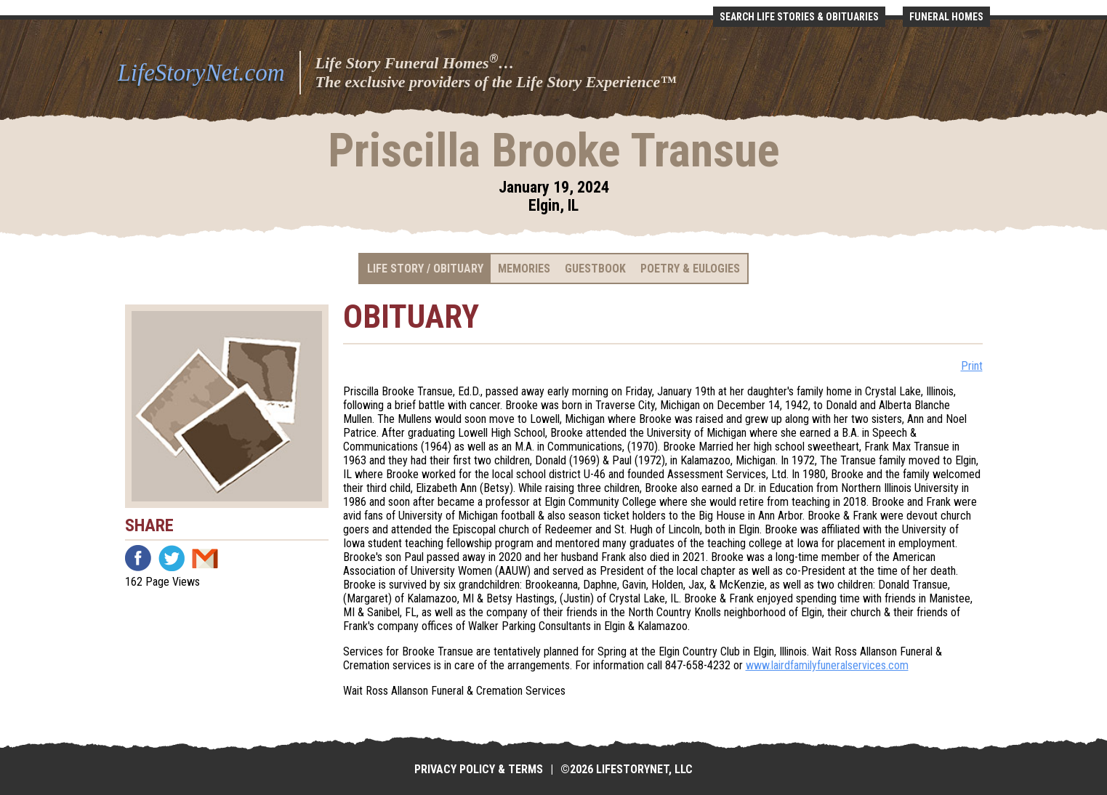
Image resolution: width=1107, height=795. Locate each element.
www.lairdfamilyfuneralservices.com (827, 665)
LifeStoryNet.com (201, 73)
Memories (524, 268)
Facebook (138, 558)
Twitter (171, 558)
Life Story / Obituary (425, 268)
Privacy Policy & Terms (478, 769)
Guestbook (595, 268)
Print (972, 366)
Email (205, 558)
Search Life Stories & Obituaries (799, 17)
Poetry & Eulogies (690, 268)
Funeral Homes (946, 17)
